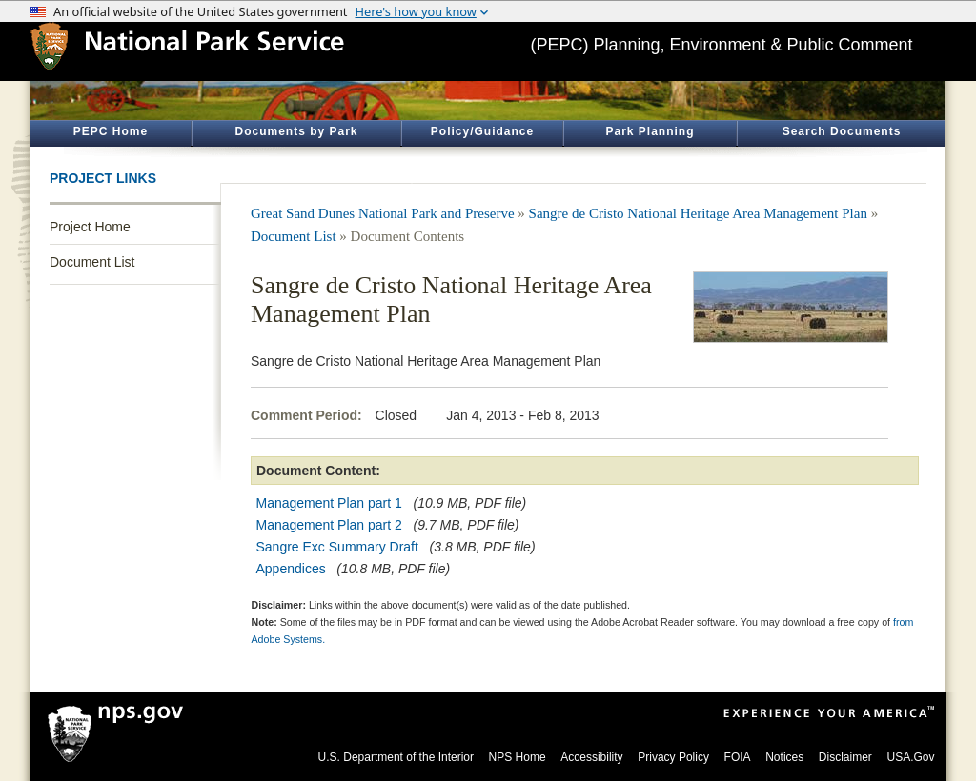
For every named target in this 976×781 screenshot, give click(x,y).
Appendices (291, 568)
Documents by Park (295, 131)
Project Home (90, 226)
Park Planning (649, 131)
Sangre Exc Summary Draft (337, 546)
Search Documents (842, 131)
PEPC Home (110, 131)
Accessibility (591, 757)
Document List (92, 262)
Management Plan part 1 (329, 503)
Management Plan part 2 (329, 524)
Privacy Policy (673, 757)
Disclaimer (845, 757)
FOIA (737, 757)
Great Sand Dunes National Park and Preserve (383, 213)
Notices (784, 757)
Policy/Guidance (482, 131)
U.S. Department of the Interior (396, 757)
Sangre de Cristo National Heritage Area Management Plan (698, 213)
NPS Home (517, 757)
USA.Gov (910, 757)
